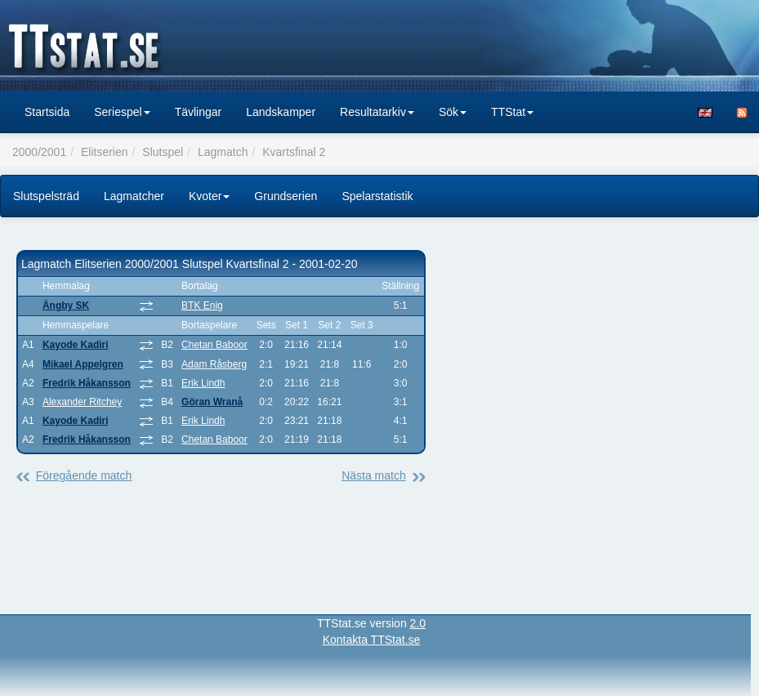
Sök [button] (453, 111)
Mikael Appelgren (82, 364)
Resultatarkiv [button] (377, 111)
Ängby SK (65, 305)
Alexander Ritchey (82, 402)
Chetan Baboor (214, 344)
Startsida (47, 111)
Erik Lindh (203, 383)
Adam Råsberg (214, 364)
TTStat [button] (512, 111)
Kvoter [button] (209, 196)
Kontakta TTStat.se (372, 639)
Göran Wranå (212, 402)
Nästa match (374, 475)
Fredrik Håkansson (86, 383)
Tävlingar (198, 111)
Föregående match (84, 475)
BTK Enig (202, 305)
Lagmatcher (134, 196)
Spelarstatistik (377, 196)
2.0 (418, 623)
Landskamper (280, 111)
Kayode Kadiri (75, 344)
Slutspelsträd (46, 196)
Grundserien (285, 196)
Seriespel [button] (122, 111)
